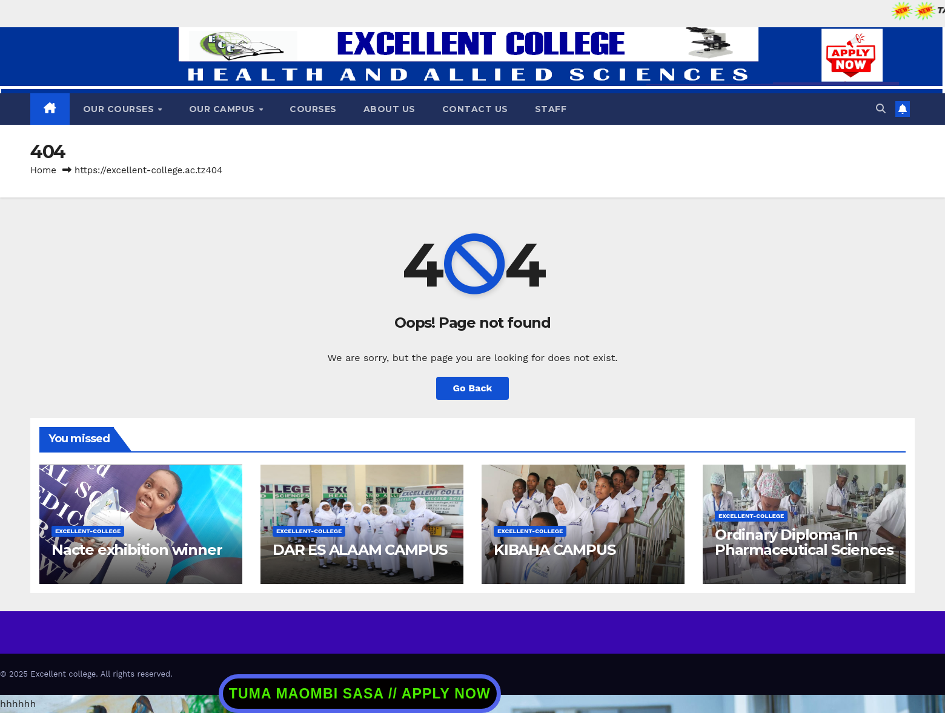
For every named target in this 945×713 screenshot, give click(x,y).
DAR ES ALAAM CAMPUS (360, 550)
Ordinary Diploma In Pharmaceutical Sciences (804, 542)
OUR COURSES (120, 109)
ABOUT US (389, 109)
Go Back (472, 388)
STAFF (551, 109)
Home (43, 170)
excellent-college (88, 531)
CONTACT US (475, 109)
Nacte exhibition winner (136, 550)
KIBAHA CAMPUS (554, 550)
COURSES (313, 109)
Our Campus (223, 109)
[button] (881, 108)
